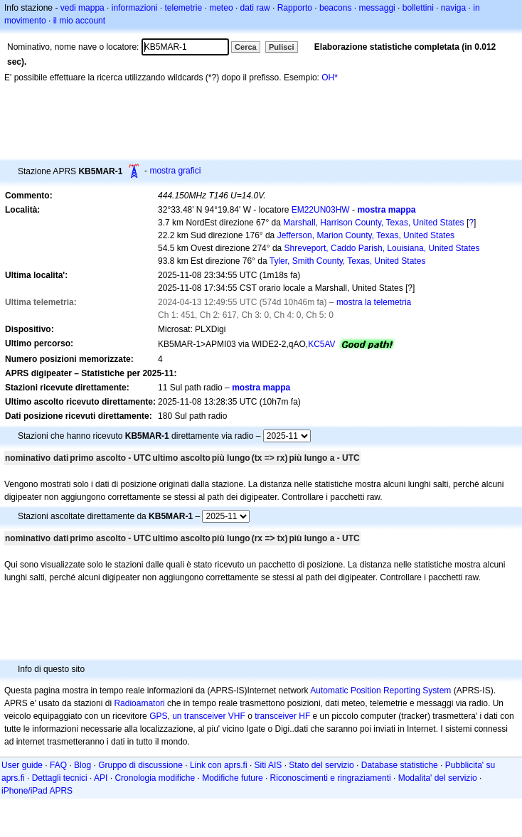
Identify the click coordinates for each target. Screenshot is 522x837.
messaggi (376, 8)
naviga (453, 8)
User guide (22, 765)
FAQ (58, 765)
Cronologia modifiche (154, 778)
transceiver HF (282, 716)
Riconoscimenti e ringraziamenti (330, 778)
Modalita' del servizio (437, 778)
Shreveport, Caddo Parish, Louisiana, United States (382, 248)
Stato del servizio (321, 765)
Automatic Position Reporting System (380, 690)
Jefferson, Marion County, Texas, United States (365, 235)
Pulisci (281, 47)
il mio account (79, 21)
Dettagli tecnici (59, 778)
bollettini (418, 8)
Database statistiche (399, 765)
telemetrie (184, 8)
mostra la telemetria (373, 302)
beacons (335, 8)
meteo (221, 8)
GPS (158, 716)
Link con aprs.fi (218, 765)
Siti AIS (268, 765)
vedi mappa (82, 8)
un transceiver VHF (208, 716)
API (100, 778)
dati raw (255, 8)
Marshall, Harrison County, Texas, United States (373, 223)
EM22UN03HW (321, 210)
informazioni (135, 8)
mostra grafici (175, 171)
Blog (82, 765)
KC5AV (321, 344)
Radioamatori (139, 703)
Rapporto (294, 8)
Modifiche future (232, 778)
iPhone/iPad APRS (37, 791)
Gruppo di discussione (140, 765)
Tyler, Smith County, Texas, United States (348, 261)
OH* (329, 77)
